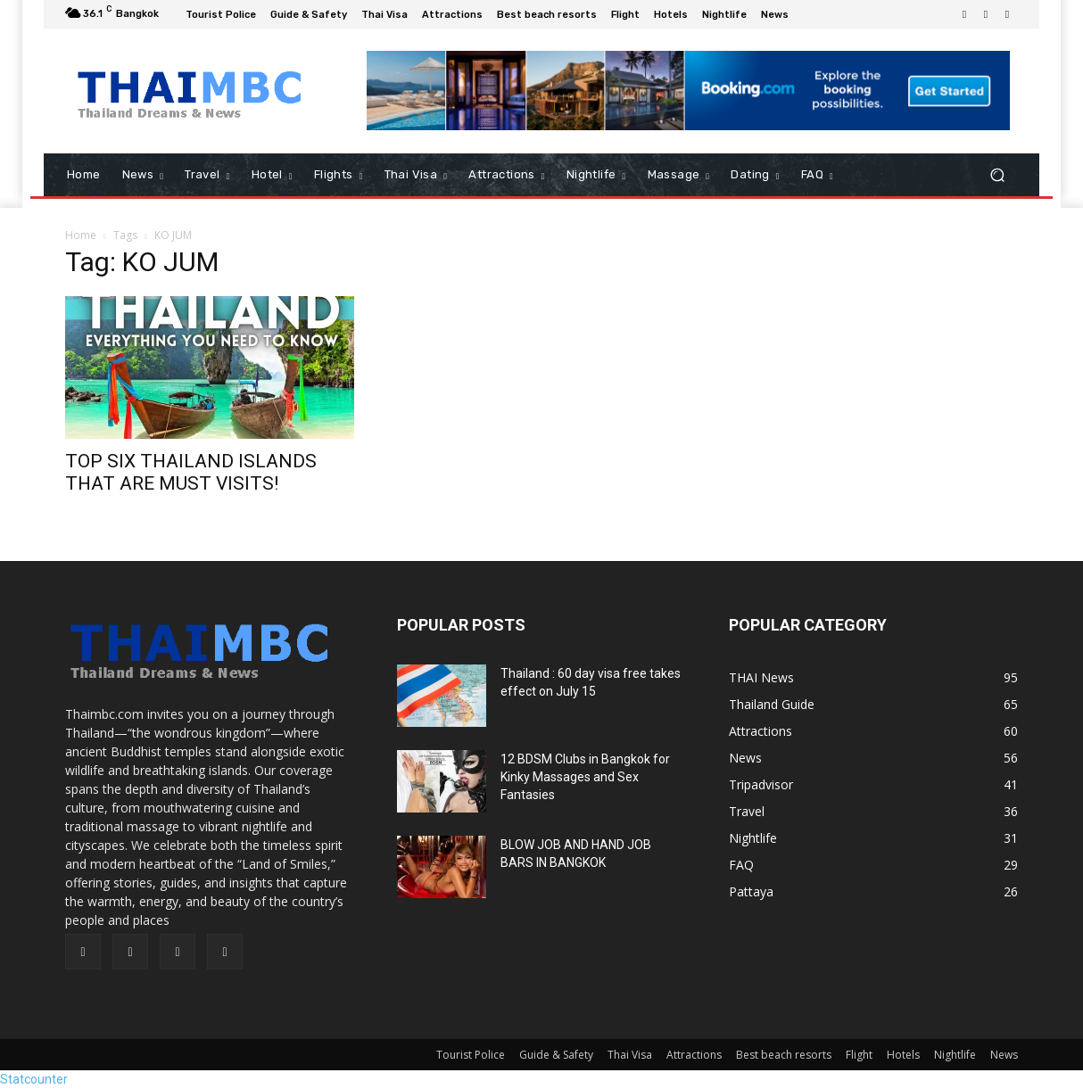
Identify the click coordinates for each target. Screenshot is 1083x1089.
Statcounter (34, 1079)
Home (80, 235)
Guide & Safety (556, 1054)
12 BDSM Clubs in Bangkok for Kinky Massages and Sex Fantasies (585, 777)
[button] (997, 175)
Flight (859, 1054)
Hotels (903, 1054)
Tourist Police (470, 1054)
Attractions (694, 1054)
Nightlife (955, 1054)
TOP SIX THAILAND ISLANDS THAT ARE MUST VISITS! (191, 472)
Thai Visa (630, 1054)
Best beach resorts (783, 1054)
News (1004, 1054)
